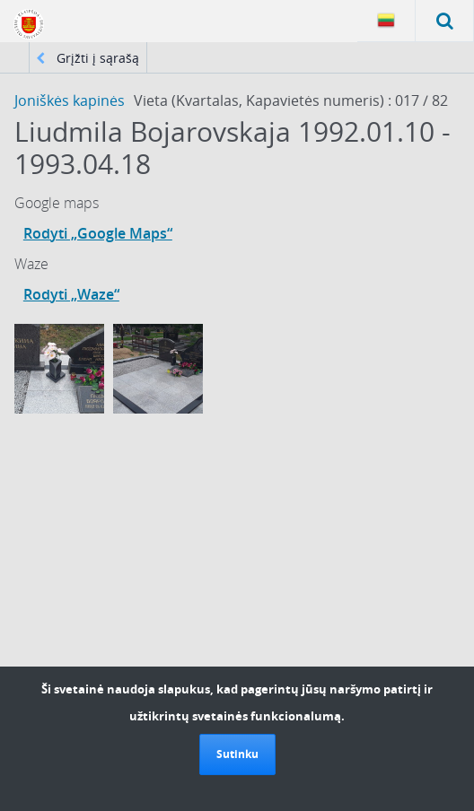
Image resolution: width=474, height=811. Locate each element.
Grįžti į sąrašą (87, 57)
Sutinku (237, 754)
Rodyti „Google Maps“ (97, 233)
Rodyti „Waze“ (71, 294)
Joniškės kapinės (69, 100)
